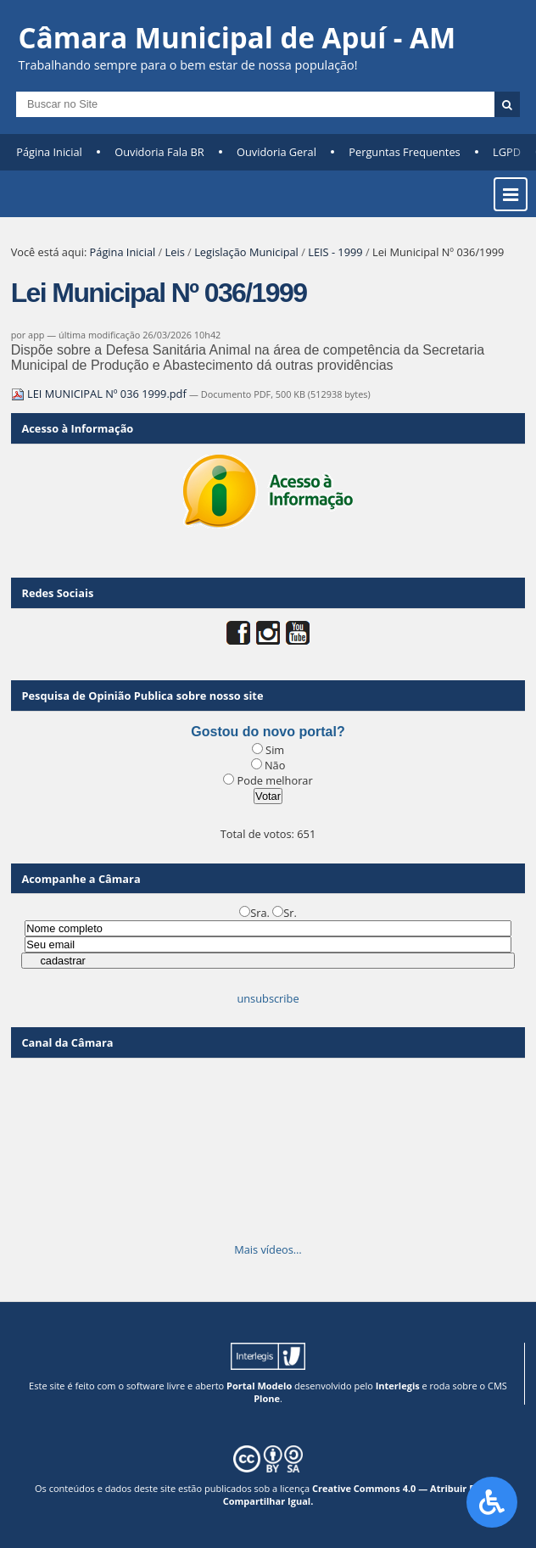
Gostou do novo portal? (267, 731)
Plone (267, 1398)
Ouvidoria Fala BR (159, 151)
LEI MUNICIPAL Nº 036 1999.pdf (100, 393)
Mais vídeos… (268, 1249)
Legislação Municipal (246, 252)
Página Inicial (49, 151)
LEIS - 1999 (335, 252)
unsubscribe (268, 998)
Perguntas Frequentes (404, 151)
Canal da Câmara (67, 1042)
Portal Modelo (259, 1385)
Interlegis (398, 1385)
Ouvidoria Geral (276, 151)
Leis (175, 252)
